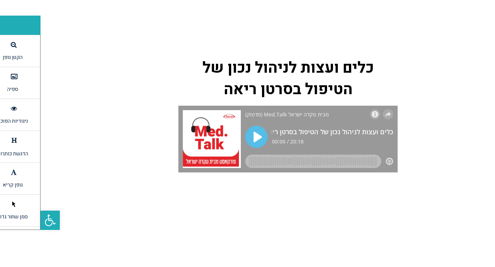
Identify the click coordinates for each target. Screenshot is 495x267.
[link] (9, 220)
